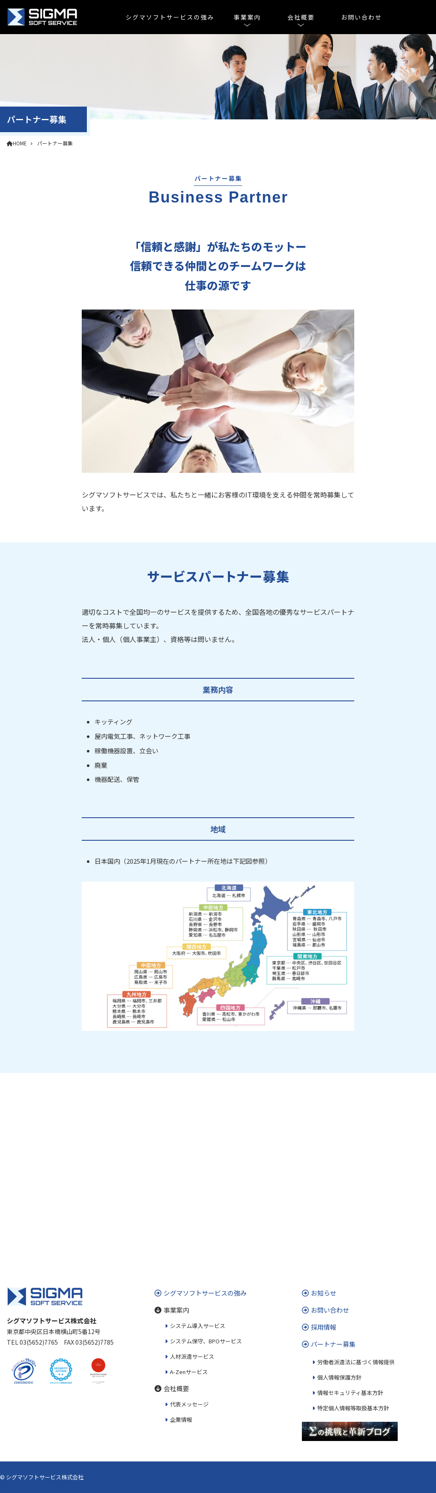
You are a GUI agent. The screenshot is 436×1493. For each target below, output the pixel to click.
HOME (17, 143)
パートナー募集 (55, 143)
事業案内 (247, 17)
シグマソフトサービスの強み (170, 17)
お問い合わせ (361, 17)
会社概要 (301, 17)
